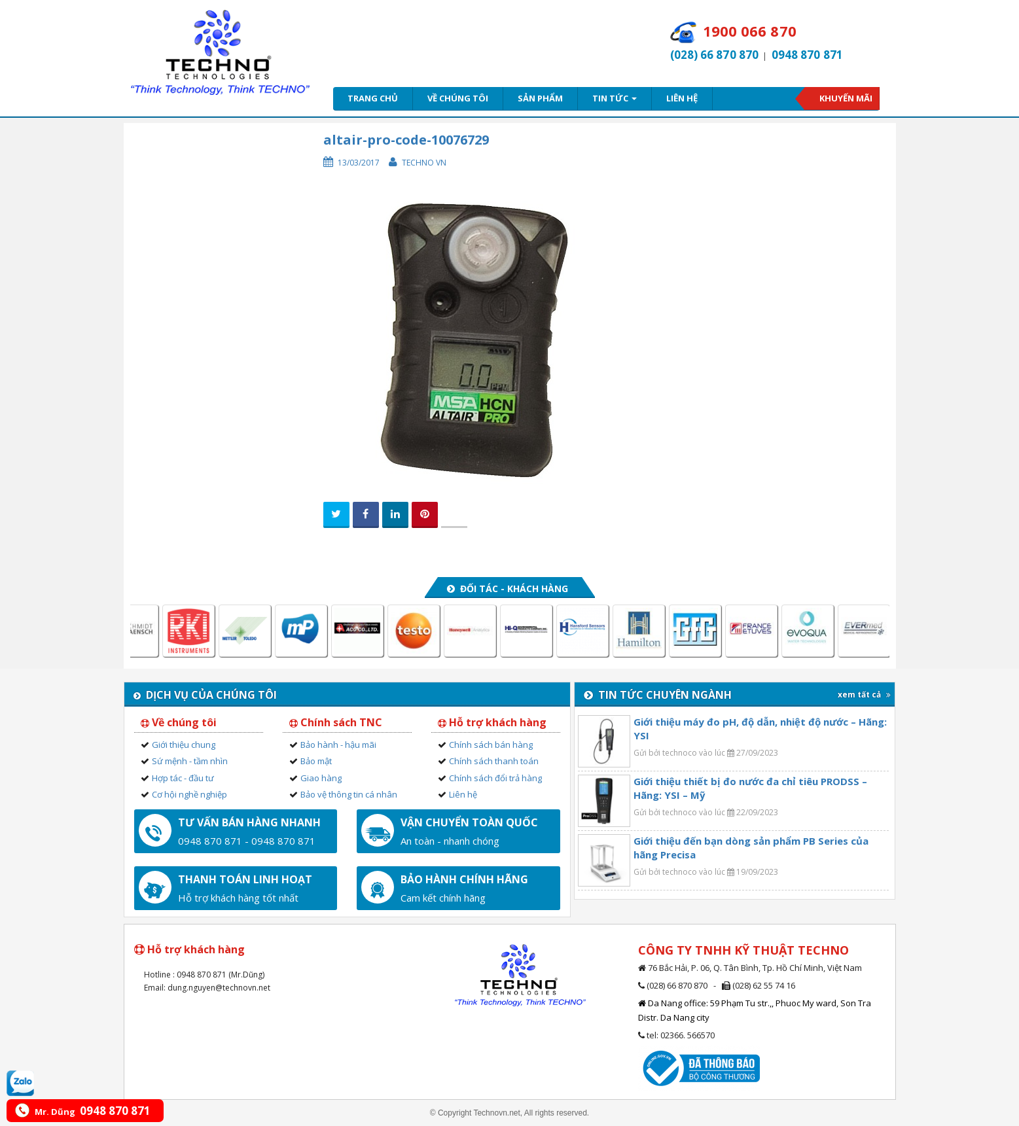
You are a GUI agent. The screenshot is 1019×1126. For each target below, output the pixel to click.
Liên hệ (682, 98)
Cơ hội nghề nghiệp (189, 794)
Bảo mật (316, 761)
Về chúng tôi (457, 98)
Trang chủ (373, 98)
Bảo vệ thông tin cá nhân (348, 794)
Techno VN (424, 162)
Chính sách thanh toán (494, 761)
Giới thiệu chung (183, 744)
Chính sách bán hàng (491, 744)
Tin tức (614, 98)
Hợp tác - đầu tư (183, 778)
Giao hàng (321, 778)
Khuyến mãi (845, 98)
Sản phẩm (540, 98)
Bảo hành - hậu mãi (338, 744)
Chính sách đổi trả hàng (495, 778)
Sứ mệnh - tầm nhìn (190, 761)
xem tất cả (864, 694)
